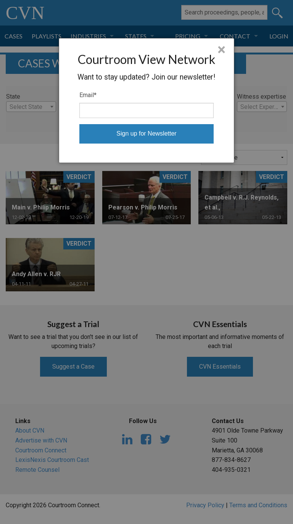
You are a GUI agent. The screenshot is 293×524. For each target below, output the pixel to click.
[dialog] (147, 100)
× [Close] (221, 50)
